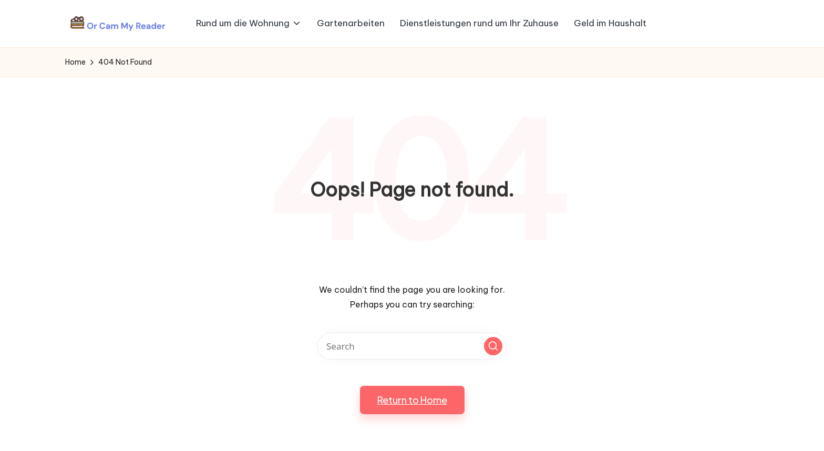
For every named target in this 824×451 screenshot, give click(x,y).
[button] (493, 346)
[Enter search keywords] (412, 346)
